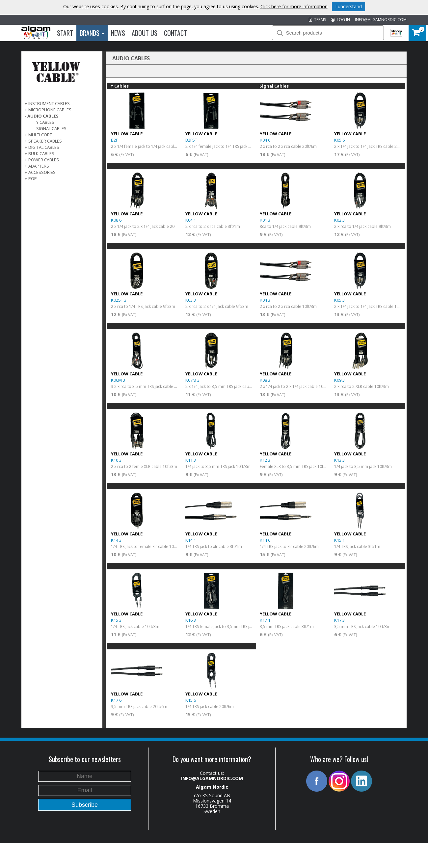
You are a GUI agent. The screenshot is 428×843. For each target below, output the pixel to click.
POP (32, 178)
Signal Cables (51, 128)
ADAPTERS (38, 166)
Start (65, 33)
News (118, 33)
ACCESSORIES (42, 172)
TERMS (317, 19)
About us (144, 33)
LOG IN (340, 19)
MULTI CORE (40, 135)
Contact (175, 33)
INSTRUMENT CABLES (49, 103)
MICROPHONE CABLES (49, 110)
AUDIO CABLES (43, 116)
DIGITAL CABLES (43, 147)
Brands (92, 33)
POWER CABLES (43, 160)
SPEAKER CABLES (45, 141)
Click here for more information (294, 6)
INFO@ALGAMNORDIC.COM (381, 19)
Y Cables (45, 122)
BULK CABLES (41, 153)
